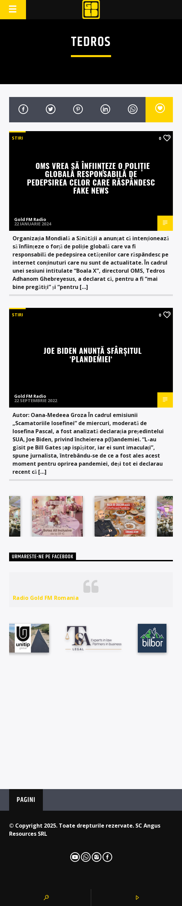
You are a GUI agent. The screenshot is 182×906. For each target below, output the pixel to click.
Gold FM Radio (30, 219)
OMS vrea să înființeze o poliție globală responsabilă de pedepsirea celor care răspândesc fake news (91, 178)
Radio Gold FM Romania (46, 598)
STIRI (17, 138)
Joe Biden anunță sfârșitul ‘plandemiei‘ (93, 354)
